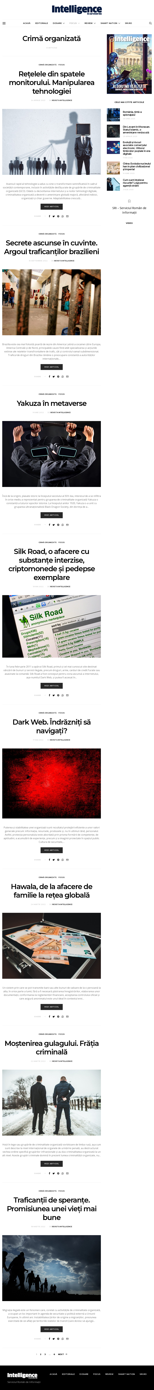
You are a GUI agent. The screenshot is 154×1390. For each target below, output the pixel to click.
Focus (73, 23)
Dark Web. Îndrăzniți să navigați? (51, 727)
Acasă (27, 23)
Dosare (57, 23)
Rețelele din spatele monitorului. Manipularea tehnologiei (51, 83)
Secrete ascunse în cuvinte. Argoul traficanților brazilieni (51, 247)
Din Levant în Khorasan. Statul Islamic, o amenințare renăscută (136, 129)
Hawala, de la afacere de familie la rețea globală (51, 891)
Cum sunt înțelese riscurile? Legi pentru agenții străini (135, 183)
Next (61, 1354)
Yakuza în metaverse (51, 403)
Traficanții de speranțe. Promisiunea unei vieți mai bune (52, 1209)
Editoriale (41, 23)
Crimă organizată (47, 65)
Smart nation (109, 23)
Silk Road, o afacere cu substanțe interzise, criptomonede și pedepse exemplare (51, 564)
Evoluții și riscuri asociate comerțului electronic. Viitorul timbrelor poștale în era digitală (136, 148)
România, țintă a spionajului (132, 113)
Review (89, 23)
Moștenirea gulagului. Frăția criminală (51, 1048)
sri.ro (128, 23)
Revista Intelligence (62, 100)
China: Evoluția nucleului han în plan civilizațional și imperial (137, 166)
